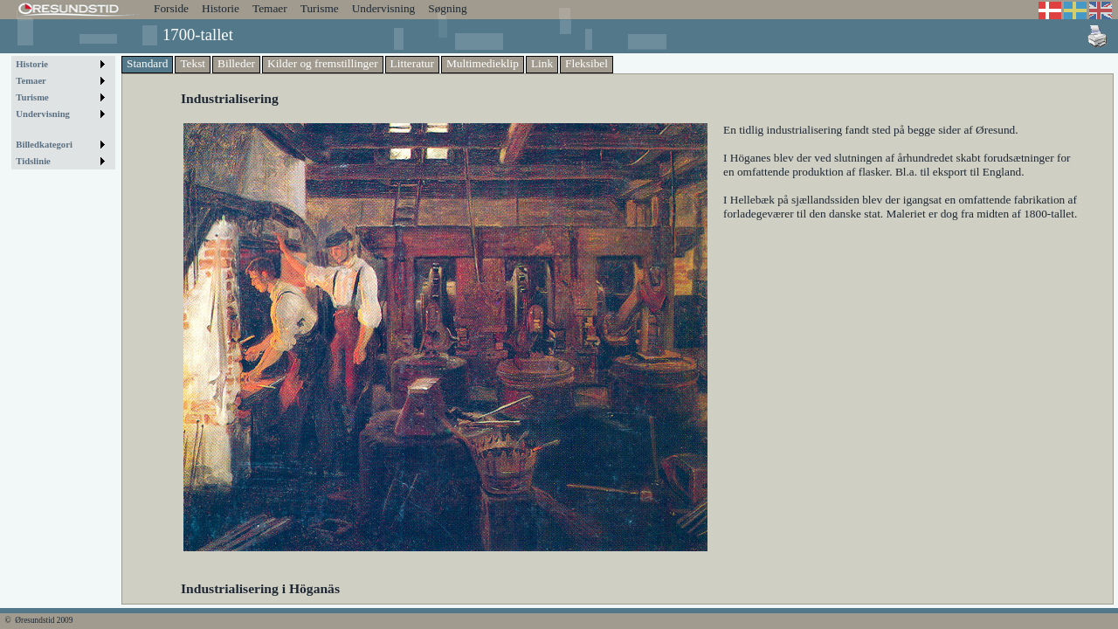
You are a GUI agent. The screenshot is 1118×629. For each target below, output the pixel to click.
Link (542, 63)
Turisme (319, 8)
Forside (171, 8)
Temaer (269, 8)
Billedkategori (44, 144)
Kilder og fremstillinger (322, 63)
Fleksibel (586, 63)
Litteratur (412, 63)
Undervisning (384, 8)
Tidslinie (33, 161)
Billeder (236, 63)
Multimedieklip (482, 63)
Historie (220, 8)
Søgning (447, 8)
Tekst (192, 63)
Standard (147, 63)
